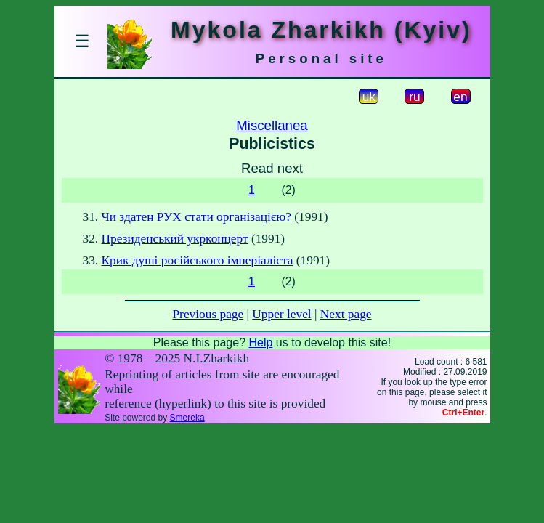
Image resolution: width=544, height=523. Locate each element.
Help (260, 342)
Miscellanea (272, 125)
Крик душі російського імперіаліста (197, 260)
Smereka (187, 418)
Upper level (281, 314)
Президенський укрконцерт (175, 239)
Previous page (207, 314)
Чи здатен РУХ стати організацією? (196, 217)
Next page (346, 314)
